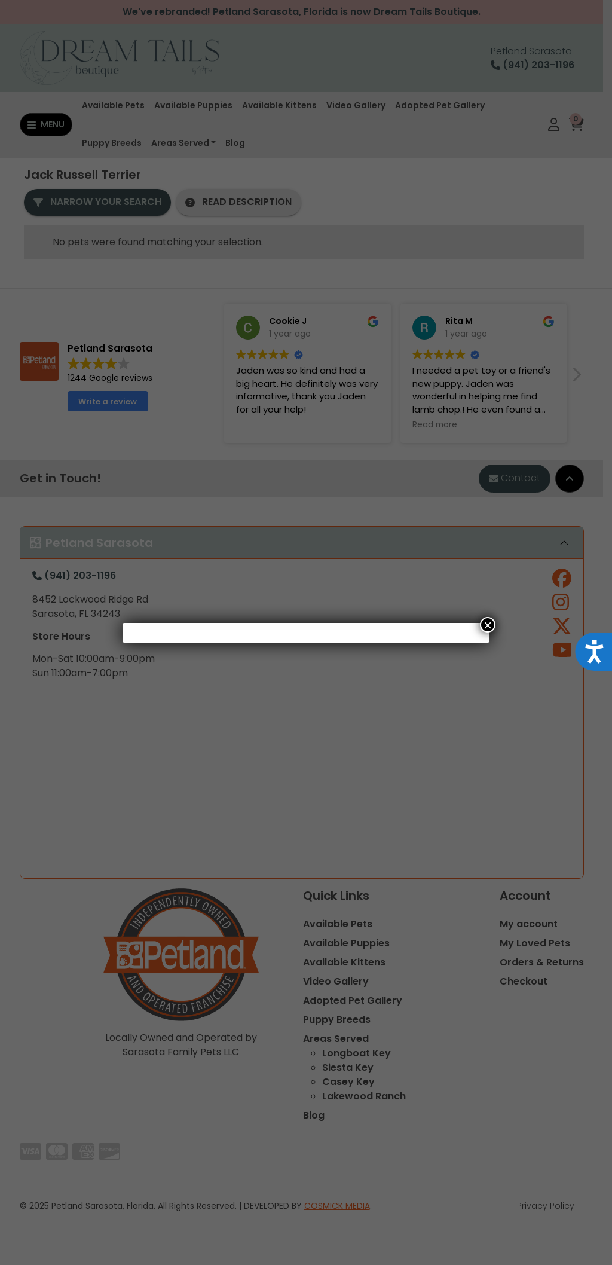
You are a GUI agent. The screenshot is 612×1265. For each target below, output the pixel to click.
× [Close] (488, 624)
